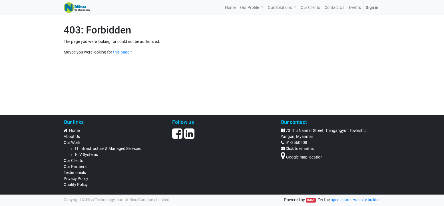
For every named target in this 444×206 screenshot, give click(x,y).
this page (121, 52)
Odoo (310, 200)
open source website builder (355, 199)
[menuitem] (230, 7)
